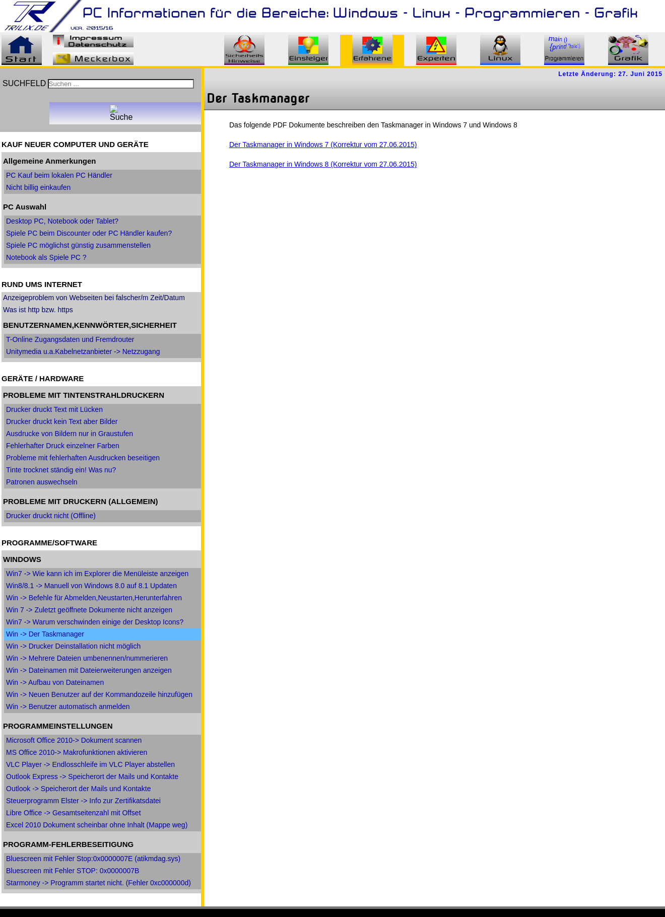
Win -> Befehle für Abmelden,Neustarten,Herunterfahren (94, 598)
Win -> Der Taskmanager (45, 634)
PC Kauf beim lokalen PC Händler (59, 175)
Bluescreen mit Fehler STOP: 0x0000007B (72, 871)
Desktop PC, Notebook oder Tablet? (62, 221)
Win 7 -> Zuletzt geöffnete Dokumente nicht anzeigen (89, 610)
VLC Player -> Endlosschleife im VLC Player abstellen (90, 764)
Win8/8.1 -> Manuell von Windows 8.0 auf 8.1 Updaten (91, 586)
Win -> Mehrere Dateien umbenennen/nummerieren (87, 658)
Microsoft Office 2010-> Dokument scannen (74, 740)
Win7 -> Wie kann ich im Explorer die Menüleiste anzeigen (97, 574)
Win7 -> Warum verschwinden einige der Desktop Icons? (94, 622)
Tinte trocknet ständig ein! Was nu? (61, 470)
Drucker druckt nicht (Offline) (51, 516)
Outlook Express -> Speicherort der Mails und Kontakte (92, 776)
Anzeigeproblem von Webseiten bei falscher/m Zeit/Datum (94, 298)
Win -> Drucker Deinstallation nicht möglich (73, 646)
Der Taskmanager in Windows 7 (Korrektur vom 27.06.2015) (323, 144)
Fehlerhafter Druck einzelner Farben (62, 446)
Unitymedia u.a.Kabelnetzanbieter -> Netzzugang (83, 351)
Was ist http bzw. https (38, 310)
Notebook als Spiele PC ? (46, 257)
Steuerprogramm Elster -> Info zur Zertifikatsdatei (83, 801)
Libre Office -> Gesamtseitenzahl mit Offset (73, 813)
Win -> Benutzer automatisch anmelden (68, 706)
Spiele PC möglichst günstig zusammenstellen (78, 245)
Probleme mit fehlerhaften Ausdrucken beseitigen (83, 458)
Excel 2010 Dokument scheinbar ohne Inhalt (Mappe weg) (96, 825)
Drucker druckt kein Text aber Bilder (62, 421)
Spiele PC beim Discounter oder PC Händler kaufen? (89, 233)
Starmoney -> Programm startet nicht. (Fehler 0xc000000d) (98, 883)
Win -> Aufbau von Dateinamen (55, 682)
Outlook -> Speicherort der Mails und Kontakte (78, 789)
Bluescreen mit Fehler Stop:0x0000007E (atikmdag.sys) (93, 859)
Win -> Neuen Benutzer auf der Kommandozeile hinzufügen (99, 694)
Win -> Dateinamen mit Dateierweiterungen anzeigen (89, 670)
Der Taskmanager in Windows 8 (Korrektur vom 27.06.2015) (323, 164)
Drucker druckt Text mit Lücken (54, 409)
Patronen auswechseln (42, 482)
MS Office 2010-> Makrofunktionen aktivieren (76, 752)
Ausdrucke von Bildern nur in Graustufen (69, 434)
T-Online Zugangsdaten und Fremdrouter (70, 339)
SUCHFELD (24, 83)
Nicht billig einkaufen (38, 187)
